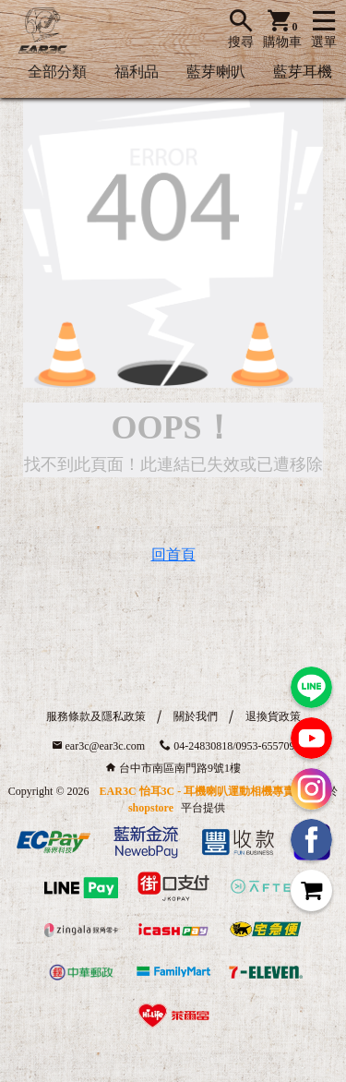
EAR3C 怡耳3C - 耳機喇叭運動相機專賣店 (203, 791)
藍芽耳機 (302, 71)
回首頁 (173, 554)
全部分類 (57, 71)
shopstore (150, 807)
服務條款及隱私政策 (96, 716)
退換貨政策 (273, 716)
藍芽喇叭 (215, 71)
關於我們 (195, 716)
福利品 (136, 71)
